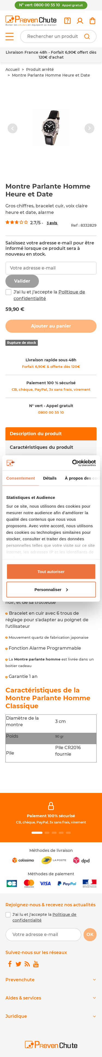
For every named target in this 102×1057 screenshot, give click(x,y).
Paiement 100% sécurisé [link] (51, 815)
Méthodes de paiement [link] (51, 873)
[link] (80, 21)
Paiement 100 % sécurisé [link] (51, 382)
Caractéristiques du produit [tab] (41, 447)
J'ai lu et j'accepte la (49, 295)
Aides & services (23, 998)
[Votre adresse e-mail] (43, 934)
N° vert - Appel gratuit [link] (51, 405)
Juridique (16, 1016)
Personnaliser (51, 589)
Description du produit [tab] (36, 433)
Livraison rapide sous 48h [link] (51, 360)
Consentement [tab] (20, 478)
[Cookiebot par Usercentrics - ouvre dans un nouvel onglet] (73, 463)
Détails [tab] (50, 478)
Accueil (12, 69)
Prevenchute (20, 979)
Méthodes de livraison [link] (51, 850)
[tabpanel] (51, 628)
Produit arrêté (40, 69)
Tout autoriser (51, 571)
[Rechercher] (87, 36)
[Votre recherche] (58, 36)
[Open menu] (9, 36)
